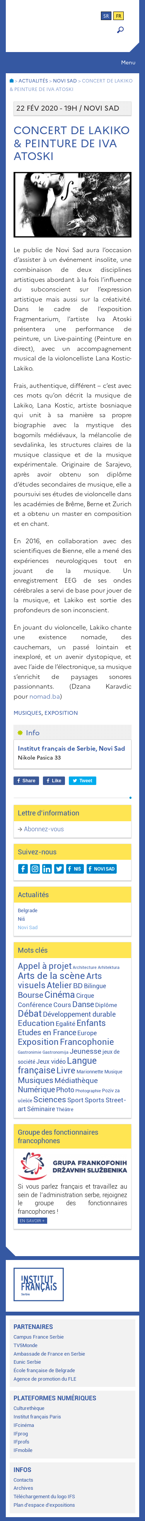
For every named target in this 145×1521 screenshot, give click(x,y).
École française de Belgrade (44, 1370)
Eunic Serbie (27, 1362)
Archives (23, 1488)
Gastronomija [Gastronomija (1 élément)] (55, 1052)
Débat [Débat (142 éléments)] (30, 1014)
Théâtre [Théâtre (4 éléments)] (64, 1109)
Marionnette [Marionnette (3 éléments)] (90, 1072)
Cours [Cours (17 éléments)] (62, 1005)
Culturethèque (29, 1408)
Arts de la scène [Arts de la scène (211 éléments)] (51, 975)
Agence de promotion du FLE (45, 1379)
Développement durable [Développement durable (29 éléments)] (79, 1014)
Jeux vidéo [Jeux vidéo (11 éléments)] (51, 1061)
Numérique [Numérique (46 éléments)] (36, 1089)
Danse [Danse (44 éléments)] (83, 1004)
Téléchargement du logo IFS (44, 1496)
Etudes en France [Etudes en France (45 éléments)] (47, 1032)
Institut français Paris (37, 1417)
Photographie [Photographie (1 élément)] (88, 1090)
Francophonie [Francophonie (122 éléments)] (87, 1042)
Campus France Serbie (39, 1337)
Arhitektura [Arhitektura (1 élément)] (108, 967)
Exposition (61, 713)
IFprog (21, 1434)
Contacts (23, 1480)
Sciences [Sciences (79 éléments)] (49, 1099)
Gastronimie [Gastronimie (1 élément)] (29, 1052)
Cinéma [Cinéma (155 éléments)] (59, 995)
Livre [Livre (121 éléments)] (65, 1070)
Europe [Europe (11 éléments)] (87, 1033)
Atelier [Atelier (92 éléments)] (59, 985)
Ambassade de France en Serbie (49, 1354)
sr (106, 16)
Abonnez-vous (44, 829)
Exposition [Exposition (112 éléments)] (38, 1042)
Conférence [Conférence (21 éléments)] (35, 1005)
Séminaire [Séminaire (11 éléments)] (41, 1109)
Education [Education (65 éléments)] (36, 1023)
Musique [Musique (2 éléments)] (113, 1072)
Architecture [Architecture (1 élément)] (85, 967)
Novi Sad (28, 927)
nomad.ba (44, 696)
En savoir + (32, 1220)
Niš (21, 919)
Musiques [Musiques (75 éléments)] (35, 1080)
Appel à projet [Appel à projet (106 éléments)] (45, 966)
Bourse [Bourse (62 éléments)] (30, 995)
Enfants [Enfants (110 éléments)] (91, 1023)
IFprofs (21, 1442)
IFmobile (23, 1450)
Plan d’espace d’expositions (44, 1505)
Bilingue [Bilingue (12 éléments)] (95, 986)
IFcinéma (24, 1425)
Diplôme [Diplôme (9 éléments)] (106, 1005)
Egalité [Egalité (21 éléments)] (65, 1023)
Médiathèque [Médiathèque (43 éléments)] (76, 1080)
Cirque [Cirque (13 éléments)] (85, 995)
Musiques (27, 713)
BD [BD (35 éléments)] (78, 985)
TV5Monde (26, 1345)
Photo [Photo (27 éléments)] (65, 1090)
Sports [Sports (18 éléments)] (94, 1100)
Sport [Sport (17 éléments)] (75, 1100)
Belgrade (28, 910)
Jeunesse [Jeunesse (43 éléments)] (85, 1051)
